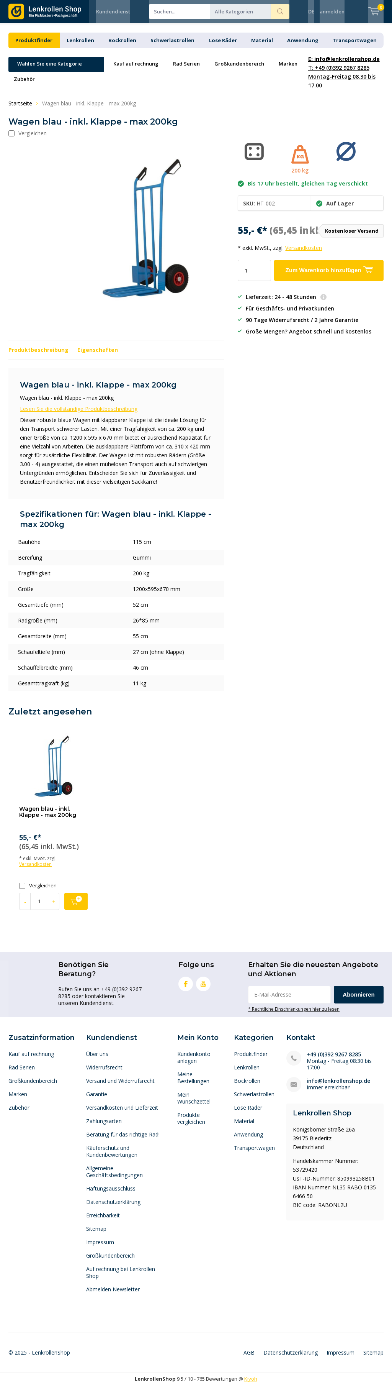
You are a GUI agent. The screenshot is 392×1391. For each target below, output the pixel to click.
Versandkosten (303, 253)
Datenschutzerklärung (113, 1207)
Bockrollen (122, 46)
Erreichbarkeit (103, 1221)
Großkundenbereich (239, 69)
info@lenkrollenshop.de (338, 1086)
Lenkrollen (80, 46)
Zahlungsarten (104, 1126)
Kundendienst (113, 11)
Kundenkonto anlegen (194, 1063)
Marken (288, 69)
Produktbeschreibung (38, 355)
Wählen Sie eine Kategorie (49, 69)
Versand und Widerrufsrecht (120, 1086)
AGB (249, 1358)
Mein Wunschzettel (194, 1104)
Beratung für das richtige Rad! (123, 1140)
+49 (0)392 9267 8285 (334, 1060)
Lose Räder (223, 46)
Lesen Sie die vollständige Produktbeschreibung (78, 414)
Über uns (97, 1059)
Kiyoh (250, 1384)
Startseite (20, 109)
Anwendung (302, 46)
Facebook (185, 988)
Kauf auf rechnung (135, 69)
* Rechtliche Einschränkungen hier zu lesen (294, 1015)
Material (262, 46)
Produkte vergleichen (191, 1124)
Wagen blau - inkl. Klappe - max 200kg (47, 817)
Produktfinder (33, 46)
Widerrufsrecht (104, 1073)
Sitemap (96, 1234)
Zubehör (24, 84)
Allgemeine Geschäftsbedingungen (114, 1177)
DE (311, 11)
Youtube (203, 988)
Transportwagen (355, 46)
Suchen (280, 11)
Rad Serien (186, 69)
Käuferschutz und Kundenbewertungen (111, 1157)
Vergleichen (38, 891)
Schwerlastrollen (172, 46)
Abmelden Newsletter (113, 1295)
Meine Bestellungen (193, 1083)
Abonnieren (358, 1000)
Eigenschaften (97, 355)
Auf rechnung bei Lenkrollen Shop (120, 1278)
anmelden (332, 11)
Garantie (96, 1100)
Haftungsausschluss (111, 1194)
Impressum (100, 1247)
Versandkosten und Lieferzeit (122, 1113)
